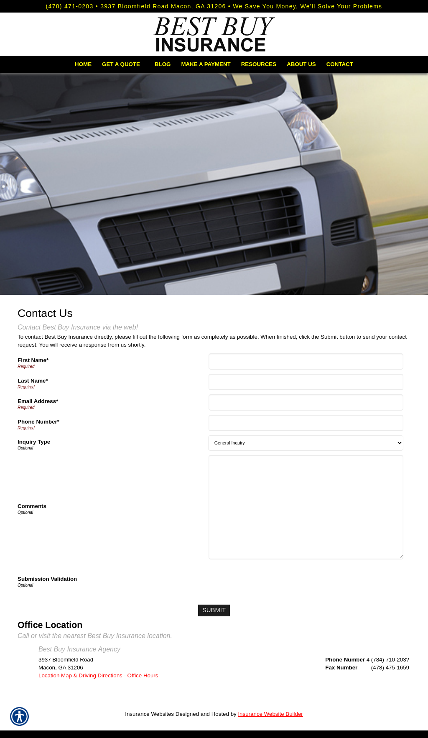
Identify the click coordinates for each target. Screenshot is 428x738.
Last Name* (33, 381)
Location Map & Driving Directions (80, 674)
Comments (32, 506)
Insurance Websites (149, 713)
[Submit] (214, 610)
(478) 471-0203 (70, 6)
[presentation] (273, 580)
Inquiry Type (34, 442)
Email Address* (38, 401)
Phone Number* (38, 422)
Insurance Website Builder (270, 713)
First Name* (33, 360)
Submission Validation (47, 579)
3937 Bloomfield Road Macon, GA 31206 (163, 6)
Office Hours (142, 674)
